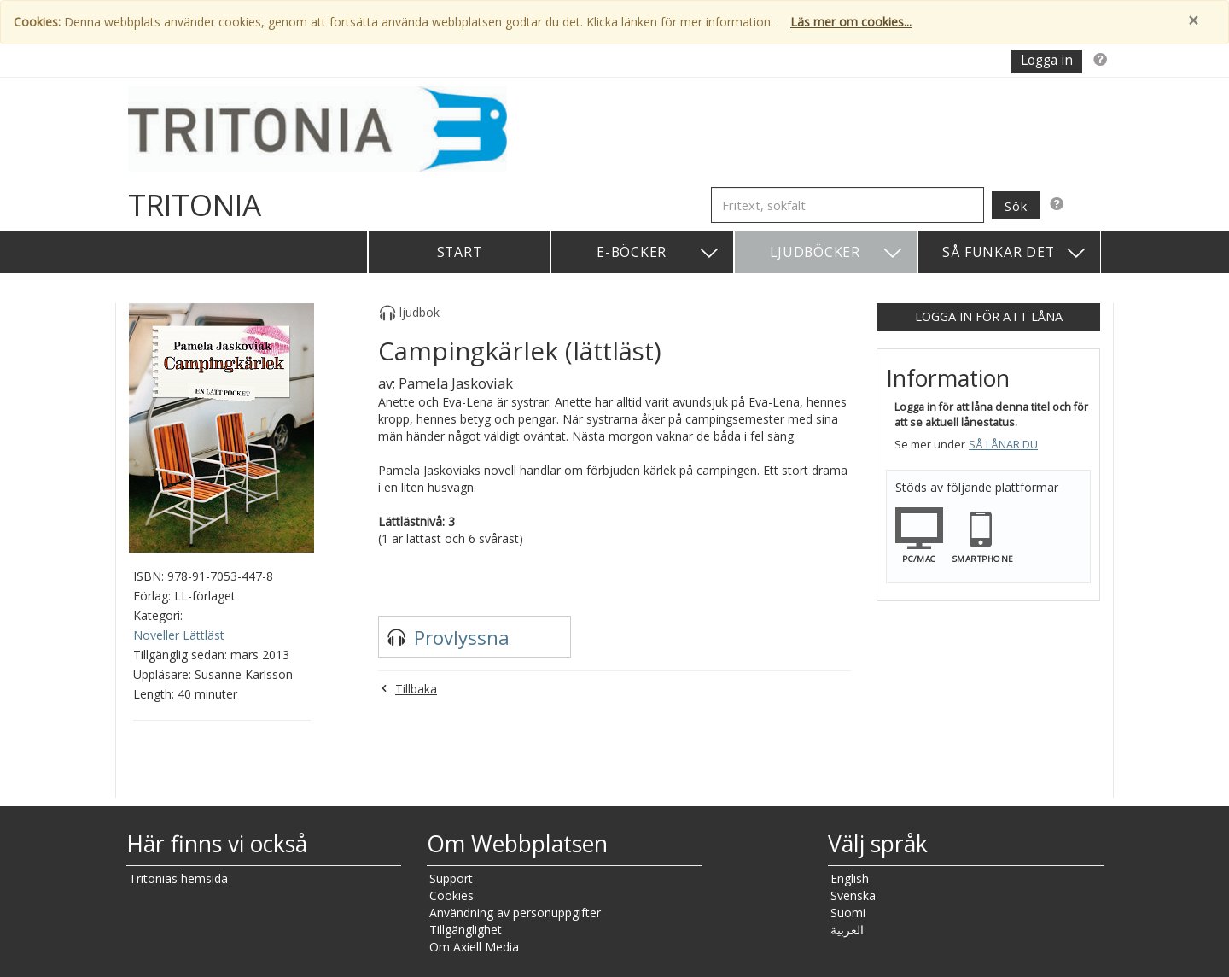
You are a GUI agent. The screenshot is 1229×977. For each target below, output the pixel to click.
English (849, 878)
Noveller (156, 635)
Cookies (451, 895)
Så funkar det (1014, 253)
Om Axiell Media (474, 947)
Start (459, 252)
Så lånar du (1003, 444)
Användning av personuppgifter (515, 912)
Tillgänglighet (465, 929)
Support (451, 878)
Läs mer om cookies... (851, 22)
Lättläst (203, 635)
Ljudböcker (837, 253)
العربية (847, 929)
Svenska (853, 895)
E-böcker (658, 253)
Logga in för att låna (989, 316)
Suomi (847, 912)
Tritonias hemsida (178, 878)
